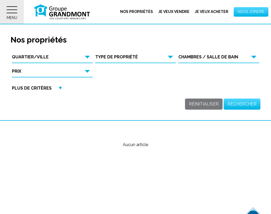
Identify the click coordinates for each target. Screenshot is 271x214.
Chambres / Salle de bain (208, 56)
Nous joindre (251, 12)
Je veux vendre (173, 12)
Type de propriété (116, 56)
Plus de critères (32, 88)
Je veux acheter (211, 12)
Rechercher (242, 103)
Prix (16, 71)
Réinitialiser (204, 103)
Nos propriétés (136, 12)
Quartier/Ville (30, 56)
